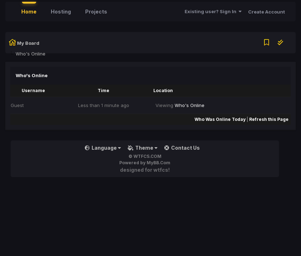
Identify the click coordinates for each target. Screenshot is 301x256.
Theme (143, 148)
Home (29, 12)
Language (103, 148)
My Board (28, 43)
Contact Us (182, 148)
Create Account (266, 12)
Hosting (61, 12)
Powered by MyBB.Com (144, 162)
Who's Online (189, 105)
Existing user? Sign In (213, 11)
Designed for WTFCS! (145, 170)
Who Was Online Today (220, 119)
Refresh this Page (269, 119)
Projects (96, 12)
